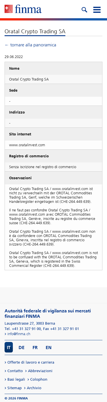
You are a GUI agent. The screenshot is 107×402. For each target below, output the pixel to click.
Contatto (15, 371)
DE (22, 347)
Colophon (38, 379)
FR (35, 347)
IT (9, 347)
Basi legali (16, 379)
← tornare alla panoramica (30, 45)
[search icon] (84, 9)
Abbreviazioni (40, 371)
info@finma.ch (18, 334)
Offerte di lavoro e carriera (30, 362)
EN (49, 347)
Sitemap (14, 388)
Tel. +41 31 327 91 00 (23, 329)
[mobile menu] (96, 9)
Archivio (34, 388)
